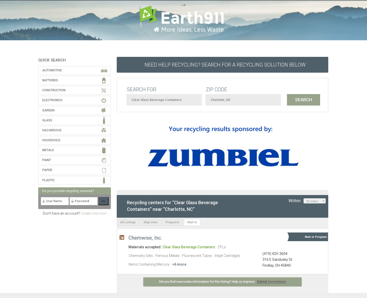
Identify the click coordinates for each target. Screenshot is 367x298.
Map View (151, 222)
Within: (307, 201)
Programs (172, 222)
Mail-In (192, 222)
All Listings (128, 222)
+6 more (179, 264)
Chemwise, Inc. (145, 238)
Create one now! (94, 213)
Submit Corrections (271, 281)
